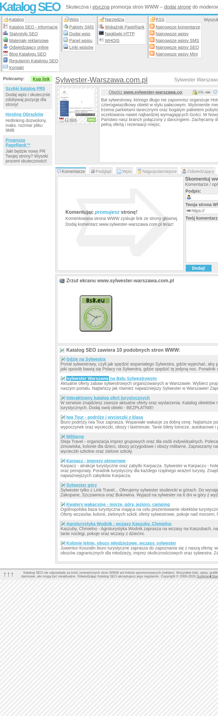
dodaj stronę (177, 7)
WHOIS (112, 40)
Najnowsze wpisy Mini (177, 54)
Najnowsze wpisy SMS (177, 40)
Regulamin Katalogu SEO (33, 60)
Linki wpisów (81, 47)
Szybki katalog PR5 (25, 88)
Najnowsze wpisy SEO (177, 47)
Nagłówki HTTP (120, 33)
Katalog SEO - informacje (33, 27)
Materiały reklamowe (29, 40)
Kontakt (16, 67)
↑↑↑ (8, 574)
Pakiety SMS (81, 27)
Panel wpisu (81, 40)
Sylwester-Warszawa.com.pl (101, 80)
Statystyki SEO (23, 33)
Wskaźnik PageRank (125, 27)
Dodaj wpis (79, 33)
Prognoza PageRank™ (18, 142)
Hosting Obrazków (24, 114)
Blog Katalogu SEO (27, 54)
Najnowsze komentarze (178, 27)
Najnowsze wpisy (172, 33)
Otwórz (145, 92)
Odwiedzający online (29, 47)
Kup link (41, 78)
